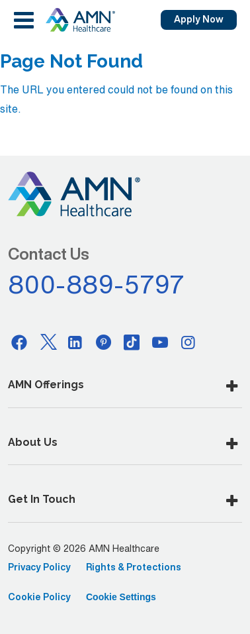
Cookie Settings (121, 597)
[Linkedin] (75, 342)
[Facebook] (19, 342)
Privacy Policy (39, 567)
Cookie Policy (39, 597)
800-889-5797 (96, 284)
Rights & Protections (133, 567)
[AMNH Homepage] (80, 20)
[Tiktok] (131, 342)
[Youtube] (160, 342)
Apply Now (199, 19)
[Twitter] (47, 342)
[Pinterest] (104, 342)
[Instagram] (188, 342)
